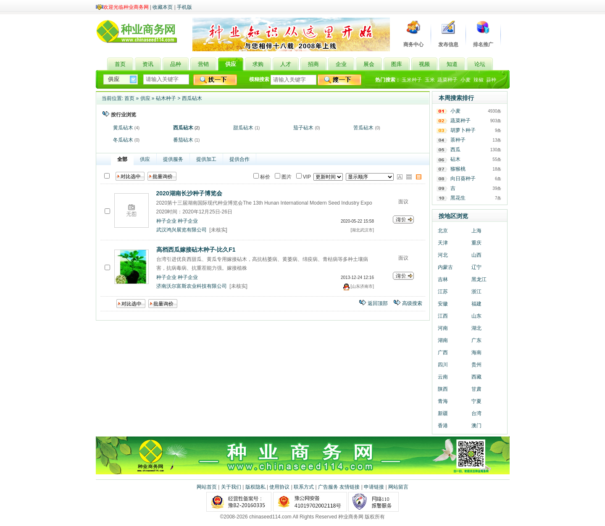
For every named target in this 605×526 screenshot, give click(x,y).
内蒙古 (445, 267)
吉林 (443, 279)
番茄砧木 (183, 140)
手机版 (184, 7)
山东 (476, 316)
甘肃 (476, 389)
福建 (476, 304)
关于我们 (231, 487)
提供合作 (239, 159)
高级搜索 (412, 303)
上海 (476, 231)
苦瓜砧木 (363, 128)
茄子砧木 (303, 128)
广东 (476, 340)
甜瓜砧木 (243, 128)
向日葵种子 (463, 178)
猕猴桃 (458, 169)
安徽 (443, 304)
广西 (443, 352)
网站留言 (398, 487)
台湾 (476, 413)
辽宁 (476, 267)
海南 (476, 352)
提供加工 (206, 159)
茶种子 (458, 140)
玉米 (430, 80)
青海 (443, 401)
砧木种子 (166, 98)
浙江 (476, 292)
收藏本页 (163, 7)
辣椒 (478, 80)
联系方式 (304, 487)
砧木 (455, 159)
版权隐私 (255, 487)
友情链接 (349, 487)
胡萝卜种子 (463, 130)
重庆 (476, 243)
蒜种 (491, 80)
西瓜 (455, 150)
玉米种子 (412, 80)
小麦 (465, 80)
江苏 (443, 292)
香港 (443, 426)
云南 (443, 377)
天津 (443, 243)
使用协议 (279, 487)
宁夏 (476, 401)
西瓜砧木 (192, 98)
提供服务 (173, 159)
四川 (443, 365)
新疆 (443, 413)
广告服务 (328, 487)
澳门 (476, 426)
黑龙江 (479, 279)
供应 (145, 98)
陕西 (443, 389)
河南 (443, 328)
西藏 (476, 377)
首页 (129, 98)
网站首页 (207, 487)
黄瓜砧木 (123, 128)
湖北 (476, 328)
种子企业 (166, 221)
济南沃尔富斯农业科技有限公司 (191, 286)
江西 (443, 316)
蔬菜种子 (447, 80)
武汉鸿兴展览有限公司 (181, 230)
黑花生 (458, 198)
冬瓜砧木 (123, 140)
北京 (443, 231)
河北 (443, 255)
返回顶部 (378, 303)
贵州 (476, 365)
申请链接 (374, 487)
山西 (476, 255)
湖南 (443, 340)
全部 (122, 159)
